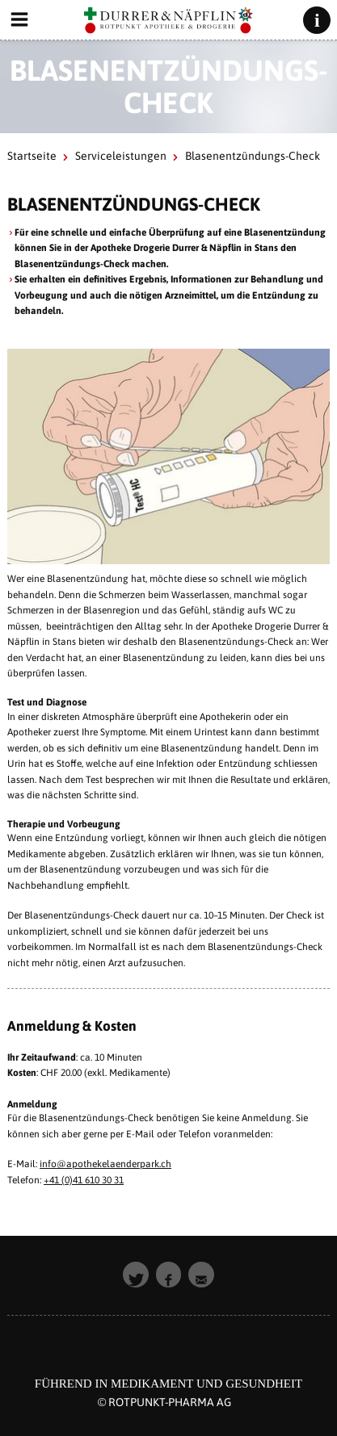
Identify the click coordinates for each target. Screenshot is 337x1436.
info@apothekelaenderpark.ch (105, 1164)
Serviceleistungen (120, 155)
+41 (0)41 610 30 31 (84, 1180)
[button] (136, 1274)
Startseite (32, 155)
